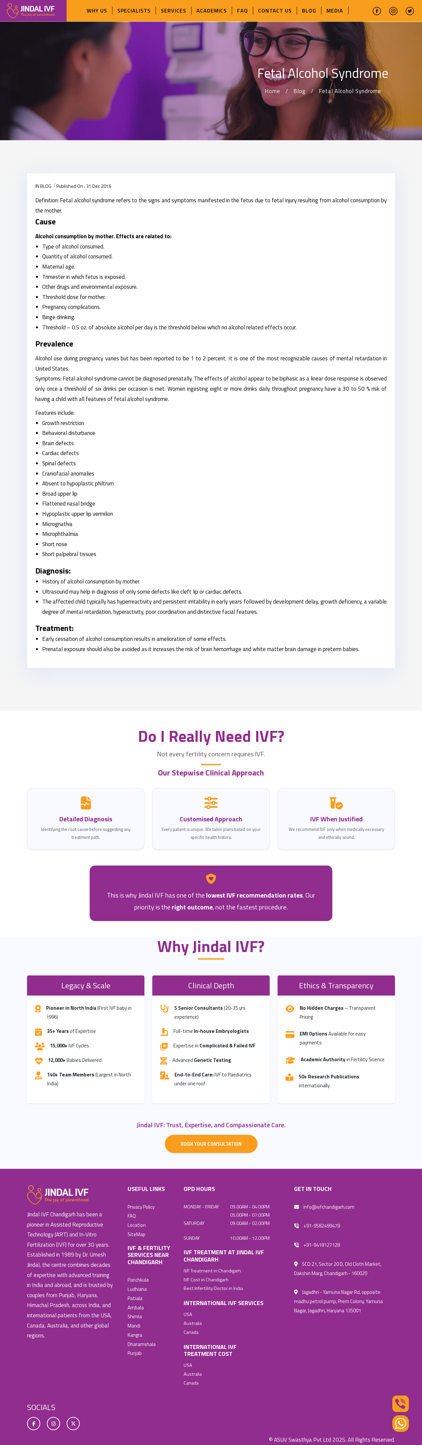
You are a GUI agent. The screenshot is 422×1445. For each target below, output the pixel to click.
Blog (309, 11)
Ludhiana (137, 1288)
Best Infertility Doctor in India (214, 1288)
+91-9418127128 (317, 1244)
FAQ (242, 11)
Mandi (134, 1323)
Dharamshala (142, 1341)
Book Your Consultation (211, 1144)
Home (272, 91)
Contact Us (275, 11)
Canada (191, 1330)
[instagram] (393, 11)
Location (137, 1225)
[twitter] (410, 11)
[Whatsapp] (400, 1423)
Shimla (135, 1314)
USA (188, 1313)
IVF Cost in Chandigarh (206, 1279)
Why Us (97, 11)
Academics (211, 11)
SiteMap (137, 1233)
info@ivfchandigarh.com (324, 1207)
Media (334, 11)
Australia (193, 1322)
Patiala (135, 1296)
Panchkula (138, 1279)
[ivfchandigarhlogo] (30, 10)
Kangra (135, 1332)
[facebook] (377, 11)
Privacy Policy (141, 1207)
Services (173, 11)
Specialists (134, 11)
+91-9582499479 (317, 1226)
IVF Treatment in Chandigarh (213, 1270)
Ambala (136, 1305)
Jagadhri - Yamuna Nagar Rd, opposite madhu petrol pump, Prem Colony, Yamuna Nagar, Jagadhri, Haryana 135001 (338, 1300)
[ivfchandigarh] (57, 1194)
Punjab (135, 1350)
